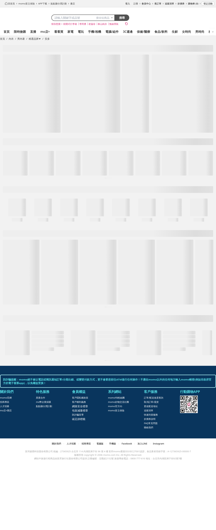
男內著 (21, 38)
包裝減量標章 (80, 410)
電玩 (81, 32)
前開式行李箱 (70, 24)
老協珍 (92, 24)
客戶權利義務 (79, 402)
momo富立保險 (116, 410)
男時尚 (199, 32)
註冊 (135, 3)
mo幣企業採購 (43, 402)
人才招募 (4, 406)
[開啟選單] (213, 31)
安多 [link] (47, 38)
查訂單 (157, 3)
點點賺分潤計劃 (44, 406)
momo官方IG (115, 406)
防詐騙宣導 (78, 414)
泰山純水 (102, 24)
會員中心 (146, 3)
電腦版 (99, 443)
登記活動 (208, 3)
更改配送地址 (151, 406)
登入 (127, 3)
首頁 (7, 32)
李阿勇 (82, 24)
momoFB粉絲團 (116, 397)
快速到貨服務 (151, 414)
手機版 (112, 443)
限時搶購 (20, 32)
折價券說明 (149, 419)
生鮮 (175, 32)
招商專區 (4, 402)
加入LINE (142, 443)
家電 (70, 32)
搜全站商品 (104, 17)
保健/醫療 (143, 32)
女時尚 (186, 32)
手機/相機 (94, 32)
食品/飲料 (161, 32)
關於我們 (56, 443)
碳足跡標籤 (78, 419)
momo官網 (6, 397)
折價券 (181, 3)
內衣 (11, 38)
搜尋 (122, 18)
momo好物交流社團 (118, 402)
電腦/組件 (112, 32)
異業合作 (40, 397)
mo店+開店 (6, 410)
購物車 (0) (193, 3)
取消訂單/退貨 (151, 402)
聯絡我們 (148, 427)
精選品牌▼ (35, 38)
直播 (33, 32)
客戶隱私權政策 (80, 397)
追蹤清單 (169, 3)
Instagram (158, 443)
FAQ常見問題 (151, 423)
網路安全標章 (80, 406)
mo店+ (45, 32)
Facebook (127, 443)
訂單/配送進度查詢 (153, 397)
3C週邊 (128, 32)
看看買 (58, 32)
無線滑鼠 (113, 24)
